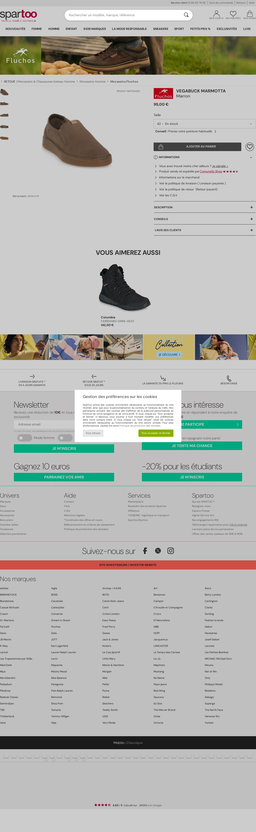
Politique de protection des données (139, 425)
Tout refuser (93, 433)
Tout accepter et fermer (155, 433)
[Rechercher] (186, 15)
